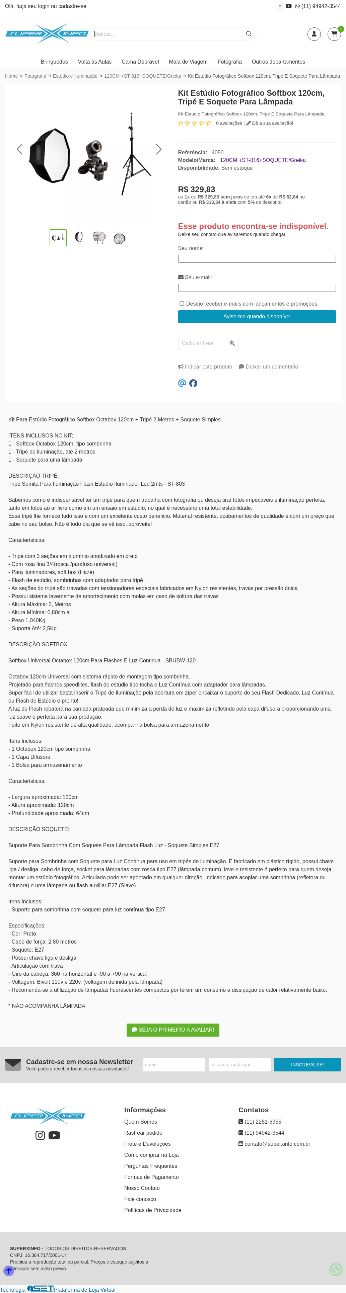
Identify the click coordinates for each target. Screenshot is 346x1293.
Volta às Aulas (95, 62)
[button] (19, 149)
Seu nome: (191, 248)
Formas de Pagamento (151, 1177)
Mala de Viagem (188, 62)
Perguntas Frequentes (150, 1166)
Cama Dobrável (140, 62)
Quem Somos (140, 1122)
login (44, 6)
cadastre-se (72, 6)
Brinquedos (54, 62)
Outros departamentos (278, 62)
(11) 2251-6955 (259, 1122)
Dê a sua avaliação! (269, 123)
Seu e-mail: (195, 277)
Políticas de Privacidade (153, 1210)
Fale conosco (140, 1199)
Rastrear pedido (143, 1133)
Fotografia (230, 62)
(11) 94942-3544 (318, 6)
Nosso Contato (142, 1188)
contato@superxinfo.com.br (274, 1144)
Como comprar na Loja (151, 1155)
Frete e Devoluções (147, 1144)
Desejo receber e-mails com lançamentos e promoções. (252, 304)
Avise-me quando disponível (257, 316)
